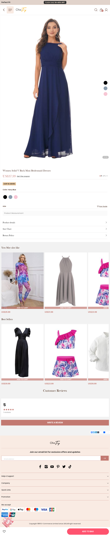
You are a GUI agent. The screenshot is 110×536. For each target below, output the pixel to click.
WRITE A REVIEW (55, 422)
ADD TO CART (22, 308)
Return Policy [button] (55, 235)
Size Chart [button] (55, 229)
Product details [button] (55, 223)
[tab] (55, 223)
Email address (9, 459)
